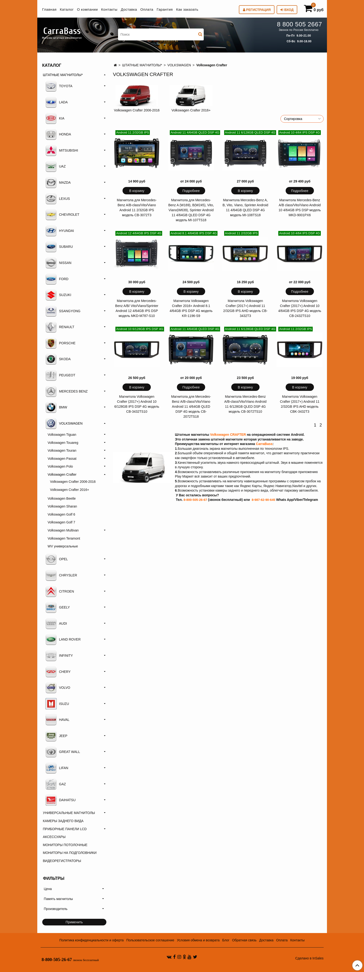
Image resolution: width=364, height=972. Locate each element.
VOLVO (57, 687)
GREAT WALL (62, 751)
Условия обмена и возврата (198, 940)
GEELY (57, 607)
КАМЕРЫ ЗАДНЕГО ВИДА (63, 821)
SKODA (58, 359)
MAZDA (58, 182)
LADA (56, 102)
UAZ (55, 166)
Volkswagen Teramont (64, 538)
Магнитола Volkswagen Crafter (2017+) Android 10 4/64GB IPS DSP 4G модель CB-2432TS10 (299, 308)
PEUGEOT (60, 375)
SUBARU (59, 246)
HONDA (58, 134)
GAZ (55, 784)
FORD (57, 279)
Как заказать (187, 9)
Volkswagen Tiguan (62, 434)
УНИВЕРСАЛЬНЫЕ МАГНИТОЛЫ (69, 813)
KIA (55, 118)
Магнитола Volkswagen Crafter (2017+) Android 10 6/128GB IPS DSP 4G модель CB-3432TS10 (136, 404)
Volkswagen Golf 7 (61, 522)
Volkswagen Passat (62, 458)
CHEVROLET (62, 214)
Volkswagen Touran (62, 450)
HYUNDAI (59, 230)
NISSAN (58, 262)
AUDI (56, 623)
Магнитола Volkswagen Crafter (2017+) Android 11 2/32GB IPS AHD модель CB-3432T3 (245, 308)
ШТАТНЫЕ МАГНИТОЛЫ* (142, 65)
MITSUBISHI (61, 150)
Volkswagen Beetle (62, 498)
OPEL (56, 559)
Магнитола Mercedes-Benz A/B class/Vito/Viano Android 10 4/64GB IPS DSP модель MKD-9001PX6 (300, 207)
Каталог (67, 9)
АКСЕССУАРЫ (54, 837)
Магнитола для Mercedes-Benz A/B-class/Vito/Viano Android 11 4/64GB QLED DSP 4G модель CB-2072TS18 (191, 406)
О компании (87, 9)
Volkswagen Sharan (62, 506)
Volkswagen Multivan (63, 530)
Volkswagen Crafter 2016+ (191, 110)
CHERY (58, 671)
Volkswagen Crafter (62, 474)
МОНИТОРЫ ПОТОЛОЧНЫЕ (65, 845)
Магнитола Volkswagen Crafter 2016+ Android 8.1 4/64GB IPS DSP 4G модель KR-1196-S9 (191, 308)
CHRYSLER (61, 575)
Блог (225, 940)
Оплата (146, 9)
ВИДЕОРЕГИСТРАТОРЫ (62, 861)
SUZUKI (58, 295)
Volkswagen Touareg (63, 443)
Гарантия (165, 9)
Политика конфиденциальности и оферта (91, 940)
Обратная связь (244, 940)
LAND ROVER (63, 639)
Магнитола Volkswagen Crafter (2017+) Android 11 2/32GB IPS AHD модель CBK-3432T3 (299, 404)
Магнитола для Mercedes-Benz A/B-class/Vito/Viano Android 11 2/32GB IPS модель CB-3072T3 (137, 207)
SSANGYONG (62, 311)
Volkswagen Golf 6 (61, 514)
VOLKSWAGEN (179, 65)
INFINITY (59, 655)
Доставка (129, 9)
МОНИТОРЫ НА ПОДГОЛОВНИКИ (70, 853)
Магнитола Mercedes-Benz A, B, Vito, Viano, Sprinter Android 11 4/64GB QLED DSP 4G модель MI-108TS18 (245, 207)
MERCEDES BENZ (66, 391)
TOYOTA (58, 86)
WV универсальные (63, 546)
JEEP (56, 736)
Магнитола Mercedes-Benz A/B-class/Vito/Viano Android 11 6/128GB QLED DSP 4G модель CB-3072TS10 (245, 404)
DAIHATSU (60, 800)
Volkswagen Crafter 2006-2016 (137, 110)
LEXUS (57, 198)
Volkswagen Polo (60, 466)
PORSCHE (60, 343)
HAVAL (57, 719)
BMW (56, 407)
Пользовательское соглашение (150, 940)
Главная (49, 9)
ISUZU (57, 703)
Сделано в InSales (309, 958)
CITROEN (59, 591)
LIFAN (56, 768)
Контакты (109, 9)
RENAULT (59, 327)
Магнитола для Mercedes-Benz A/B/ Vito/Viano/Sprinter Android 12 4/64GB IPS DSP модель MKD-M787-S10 (136, 308)
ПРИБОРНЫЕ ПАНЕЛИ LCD (65, 829)
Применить (74, 922)
